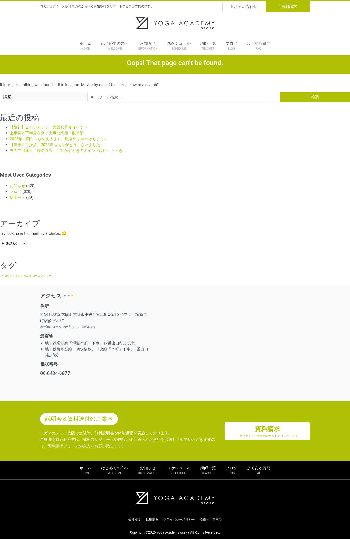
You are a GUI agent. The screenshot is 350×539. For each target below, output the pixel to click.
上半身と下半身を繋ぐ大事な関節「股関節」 (49, 133)
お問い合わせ (244, 6)
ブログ (15, 191)
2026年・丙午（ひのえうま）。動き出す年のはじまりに (59, 139)
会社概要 (134, 519)
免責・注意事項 (211, 519)
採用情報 (152, 519)
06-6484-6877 (55, 373)
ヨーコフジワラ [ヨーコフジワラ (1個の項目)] (41, 275)
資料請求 (288, 6)
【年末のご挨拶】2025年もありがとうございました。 (57, 144)
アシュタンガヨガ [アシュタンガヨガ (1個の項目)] (20, 275)
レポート (17, 197)
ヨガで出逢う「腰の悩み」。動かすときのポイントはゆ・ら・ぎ (66, 150)
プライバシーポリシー (179, 519)
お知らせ (17, 185)
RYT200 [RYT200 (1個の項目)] (4, 275)
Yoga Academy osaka (173, 532)
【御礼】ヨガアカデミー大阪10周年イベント (49, 127)
